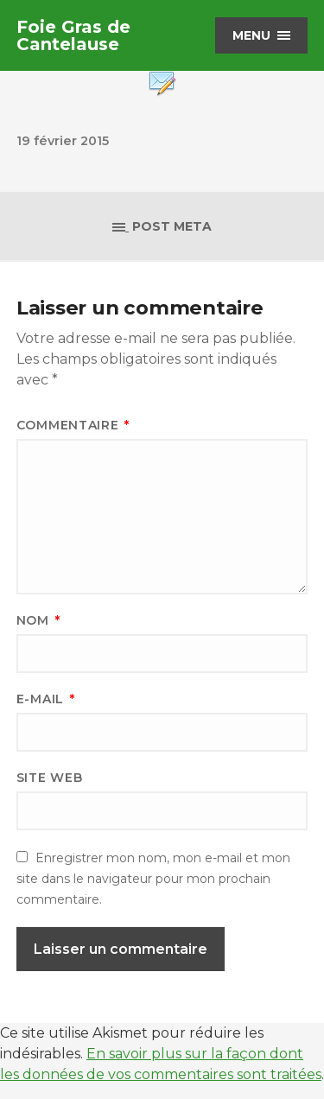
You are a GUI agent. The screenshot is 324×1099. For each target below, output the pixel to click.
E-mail (45, 699)
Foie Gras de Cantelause (73, 35)
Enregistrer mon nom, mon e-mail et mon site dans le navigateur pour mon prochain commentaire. (153, 878)
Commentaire (73, 425)
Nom (38, 620)
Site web (49, 777)
